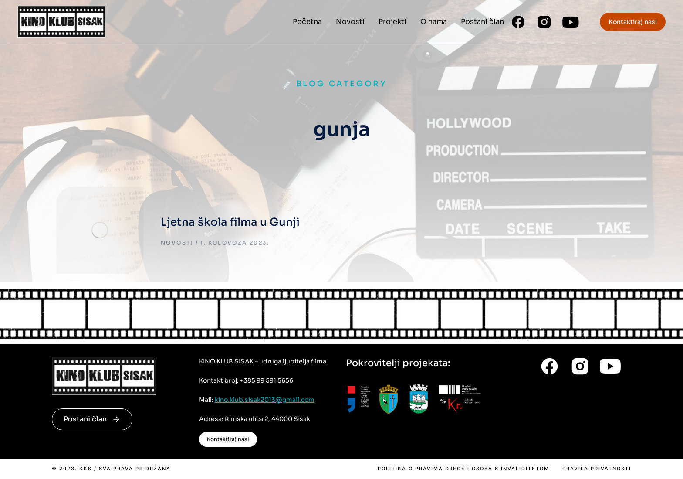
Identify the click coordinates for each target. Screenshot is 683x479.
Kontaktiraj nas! (633, 22)
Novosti (177, 242)
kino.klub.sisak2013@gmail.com (264, 400)
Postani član (92, 419)
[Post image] (99, 230)
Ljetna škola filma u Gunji (230, 222)
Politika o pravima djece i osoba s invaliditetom (463, 469)
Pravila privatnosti (596, 469)
